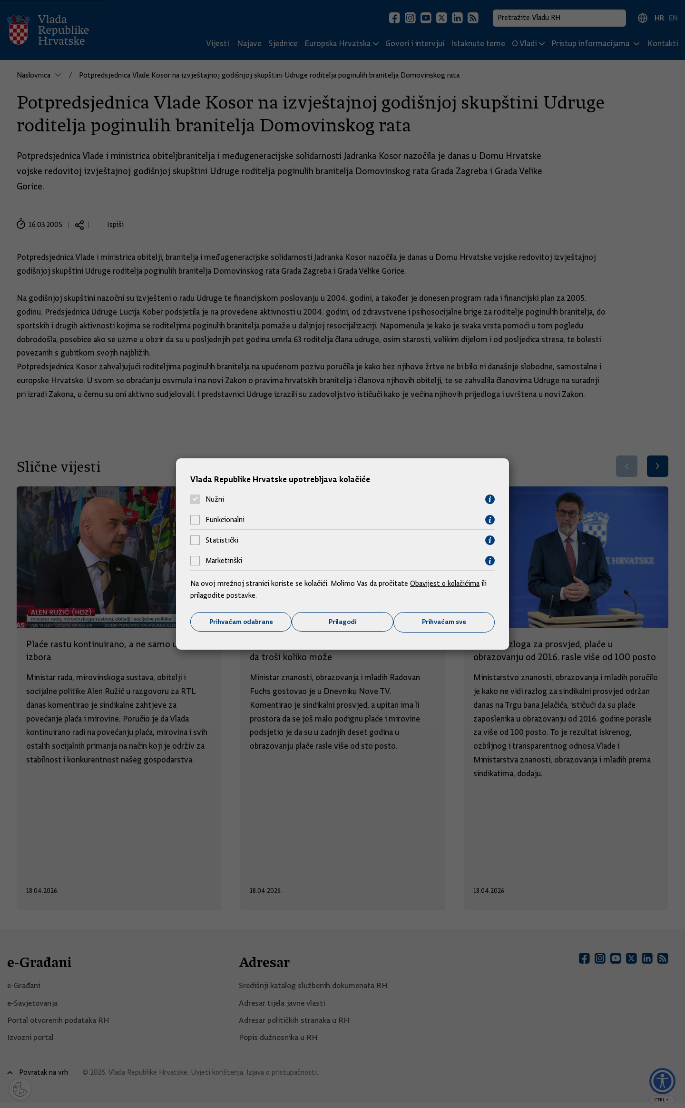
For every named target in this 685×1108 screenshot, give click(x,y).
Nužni (215, 499)
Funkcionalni (225, 519)
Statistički (222, 540)
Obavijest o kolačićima (445, 583)
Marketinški (224, 560)
